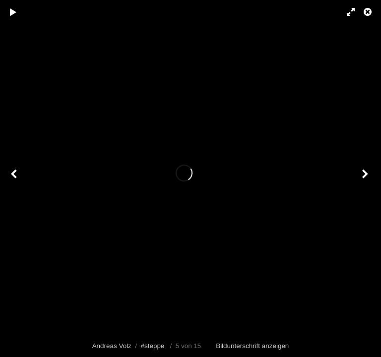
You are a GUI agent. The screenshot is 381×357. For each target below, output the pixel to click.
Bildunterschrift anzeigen (252, 346)
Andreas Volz (111, 346)
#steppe (153, 346)
